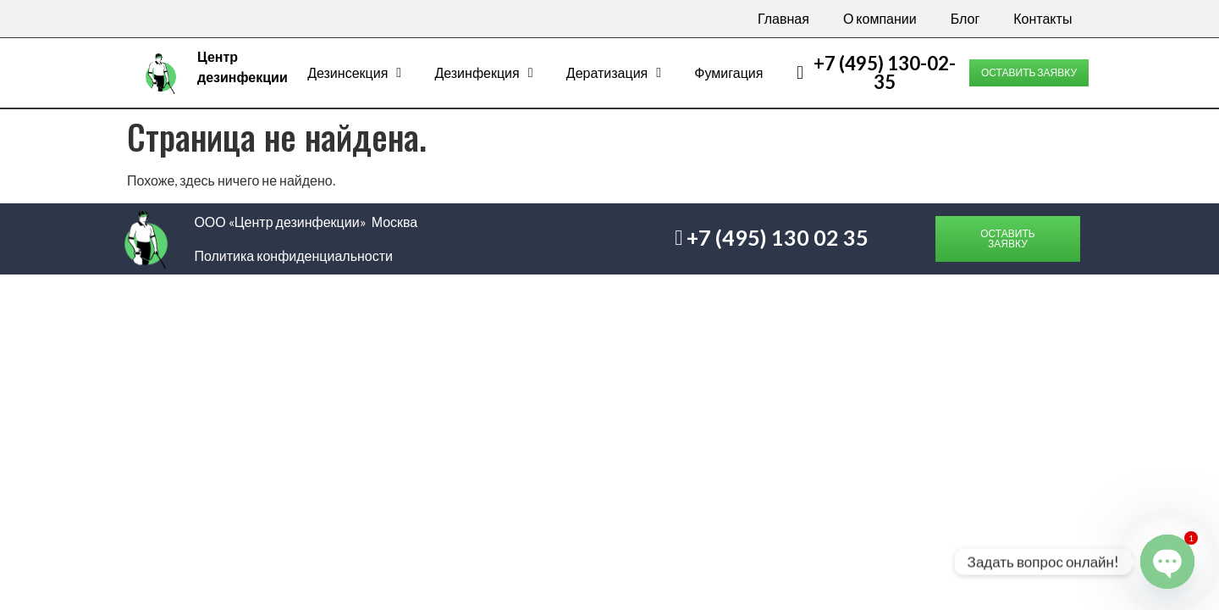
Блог (965, 18)
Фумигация (728, 72)
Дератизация (613, 73)
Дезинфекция (483, 73)
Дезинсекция (354, 73)
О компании (880, 18)
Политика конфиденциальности (293, 255)
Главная (783, 18)
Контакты (1042, 18)
